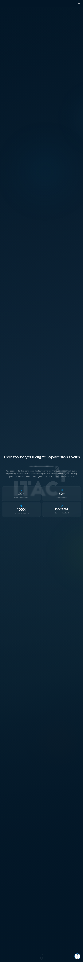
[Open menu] (79, 3)
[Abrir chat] (77, 956)
